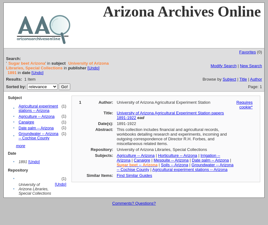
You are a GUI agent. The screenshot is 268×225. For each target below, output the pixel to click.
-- (137, 164)
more (20, 145)
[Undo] (93, 68)
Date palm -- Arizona (36, 128)
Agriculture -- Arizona (36, 116)
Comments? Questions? (134, 203)
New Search (251, 65)
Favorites (247, 52)
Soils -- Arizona (174, 164)
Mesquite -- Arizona (171, 160)
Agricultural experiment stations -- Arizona (38, 108)
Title (243, 79)
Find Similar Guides (134, 175)
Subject (229, 79)
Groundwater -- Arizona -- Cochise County (38, 136)
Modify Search (223, 65)
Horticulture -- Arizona (177, 155)
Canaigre (26, 122)
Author (256, 79)
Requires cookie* (244, 104)
